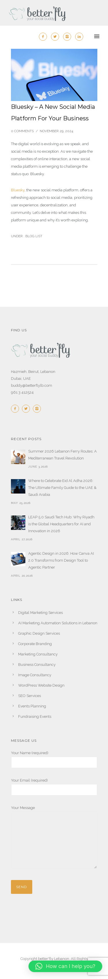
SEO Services (29, 696)
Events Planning (32, 706)
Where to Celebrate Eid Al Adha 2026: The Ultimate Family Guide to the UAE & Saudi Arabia (62, 488)
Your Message (54, 838)
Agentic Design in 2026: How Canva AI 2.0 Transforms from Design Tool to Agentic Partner (61, 560)
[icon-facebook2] (44, 37)
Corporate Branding (35, 644)
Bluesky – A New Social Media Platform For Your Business (53, 112)
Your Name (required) (54, 759)
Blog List (33, 236)
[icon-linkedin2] (79, 37)
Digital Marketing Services (40, 612)
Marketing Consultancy (38, 654)
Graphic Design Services (39, 633)
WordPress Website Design (41, 685)
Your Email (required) (54, 787)
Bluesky (17, 190)
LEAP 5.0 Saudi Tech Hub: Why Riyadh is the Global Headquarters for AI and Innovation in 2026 (61, 524)
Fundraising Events (34, 716)
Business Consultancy (37, 664)
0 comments (22, 131)
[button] (65, 966)
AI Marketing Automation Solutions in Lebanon (57, 623)
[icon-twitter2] (56, 37)
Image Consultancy (34, 675)
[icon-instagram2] (68, 37)
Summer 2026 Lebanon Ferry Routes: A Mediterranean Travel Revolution (62, 454)
